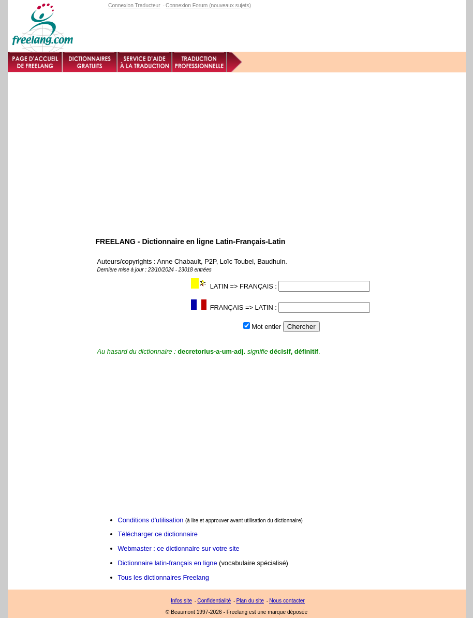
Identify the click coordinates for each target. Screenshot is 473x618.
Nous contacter (287, 601)
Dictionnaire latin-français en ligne (167, 563)
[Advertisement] (237, 150)
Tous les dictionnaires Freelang (163, 577)
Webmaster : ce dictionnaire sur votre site (179, 548)
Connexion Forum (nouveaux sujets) (208, 5)
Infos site (181, 601)
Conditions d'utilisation (151, 520)
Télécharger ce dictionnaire (158, 534)
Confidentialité (214, 601)
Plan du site (249, 601)
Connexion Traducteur (134, 5)
